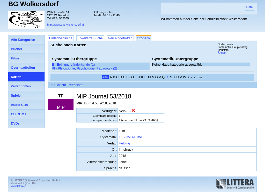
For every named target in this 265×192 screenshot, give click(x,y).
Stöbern (143, 38)
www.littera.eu (19, 186)
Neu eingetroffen (120, 38)
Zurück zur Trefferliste (66, 85)
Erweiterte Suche (90, 38)
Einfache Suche (60, 38)
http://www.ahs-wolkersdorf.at (65, 24)
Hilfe (249, 7)
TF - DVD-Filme (130, 137)
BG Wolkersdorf (33, 3)
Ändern (222, 52)
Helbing (124, 143)
